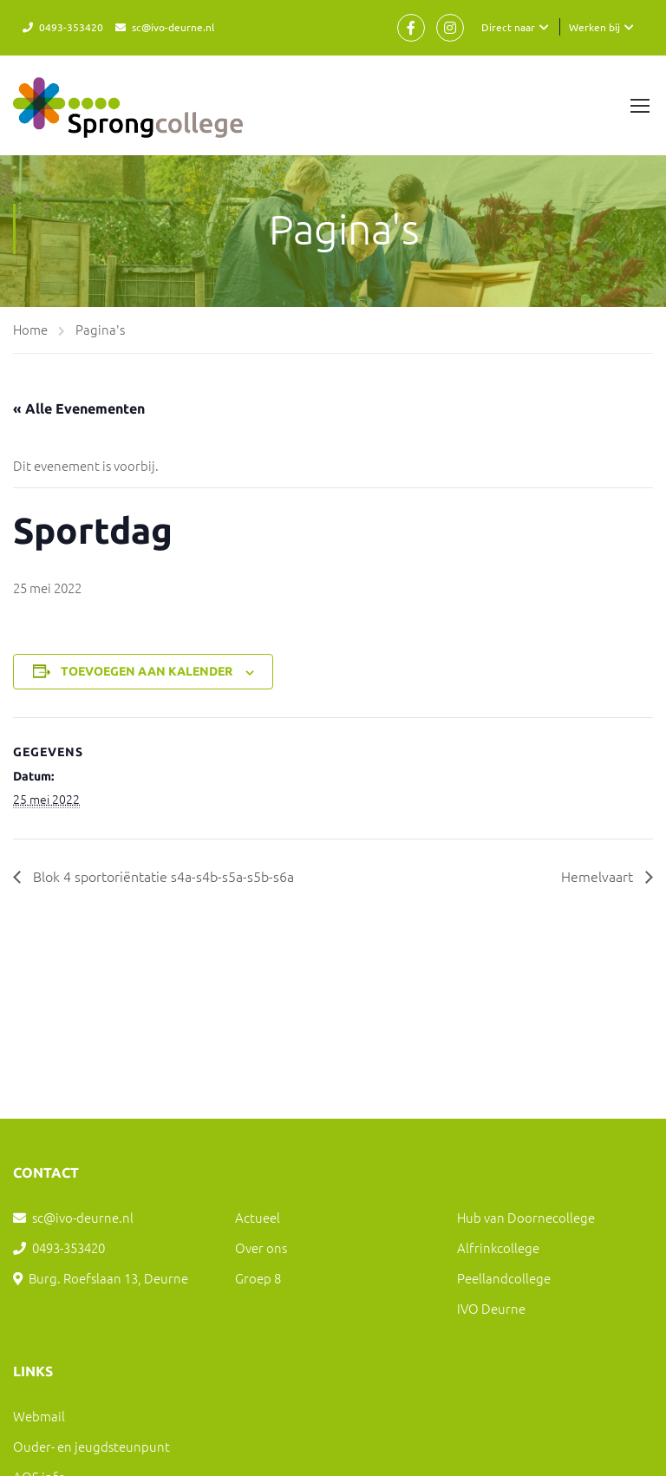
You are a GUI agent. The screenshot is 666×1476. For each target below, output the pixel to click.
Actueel (257, 1217)
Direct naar (508, 27)
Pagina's (100, 329)
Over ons (261, 1247)
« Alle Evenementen (79, 408)
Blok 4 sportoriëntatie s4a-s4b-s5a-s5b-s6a (161, 875)
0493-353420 (71, 27)
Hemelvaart (599, 875)
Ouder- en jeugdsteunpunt (91, 1446)
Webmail (39, 1416)
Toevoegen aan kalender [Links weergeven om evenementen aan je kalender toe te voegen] (146, 671)
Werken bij (594, 27)
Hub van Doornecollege (526, 1217)
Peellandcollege (504, 1278)
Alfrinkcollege (498, 1247)
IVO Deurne (491, 1308)
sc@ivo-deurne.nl (173, 27)
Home (30, 329)
